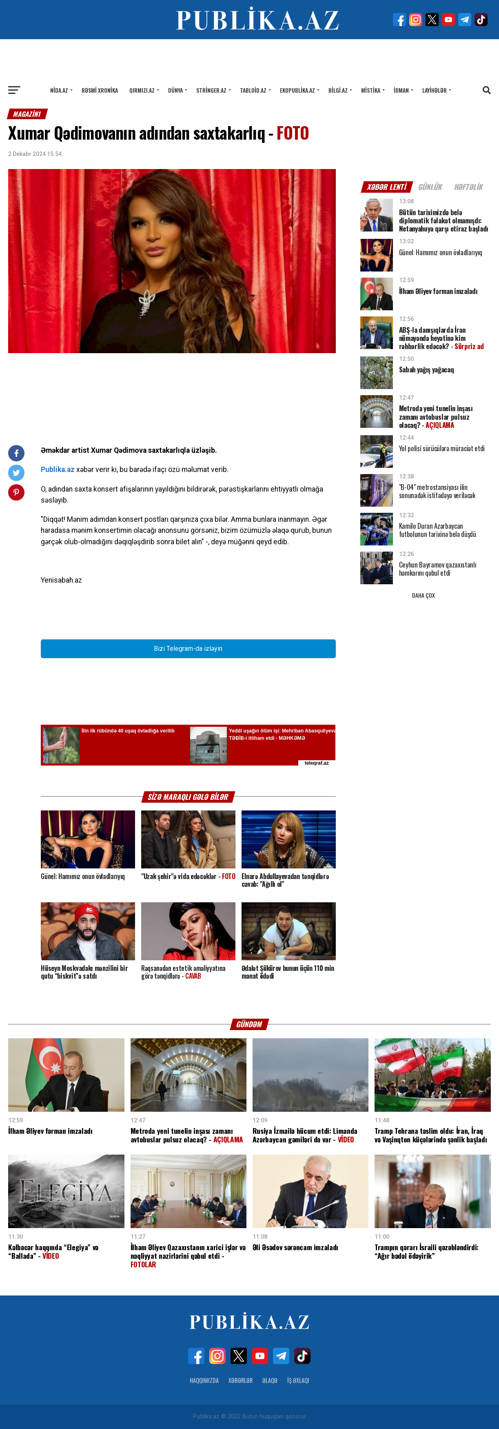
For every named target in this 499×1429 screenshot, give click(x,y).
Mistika (370, 90)
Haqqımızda (204, 1380)
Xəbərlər (240, 1380)
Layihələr (434, 90)
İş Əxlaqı (298, 1380)
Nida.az (59, 90)
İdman (401, 90)
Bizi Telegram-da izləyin (188, 648)
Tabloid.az (253, 90)
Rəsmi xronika (100, 90)
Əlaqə (269, 1380)
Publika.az (58, 469)
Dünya (175, 90)
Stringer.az (211, 90)
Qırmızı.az (142, 90)
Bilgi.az (338, 90)
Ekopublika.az (297, 90)
